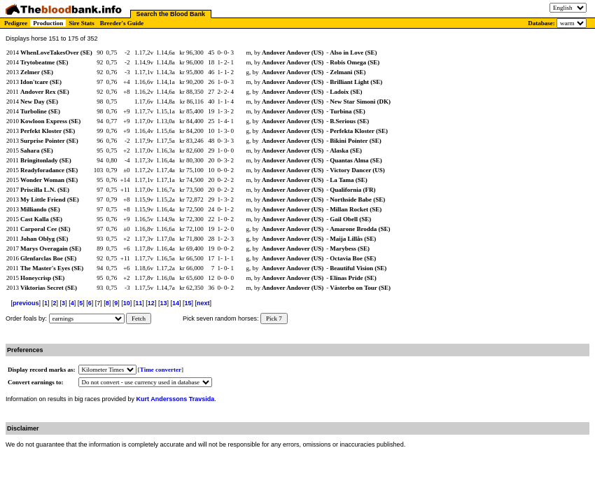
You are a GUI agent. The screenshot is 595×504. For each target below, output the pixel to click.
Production (48, 23)
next (203, 303)
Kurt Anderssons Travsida (175, 399)
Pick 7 (274, 318)
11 (138, 303)
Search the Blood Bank (171, 14)
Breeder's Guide (122, 23)
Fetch (139, 318)
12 (151, 303)
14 (175, 303)
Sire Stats (81, 23)
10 (126, 303)
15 (187, 303)
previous (26, 303)
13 (163, 303)
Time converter (160, 369)
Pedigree (15, 23)
